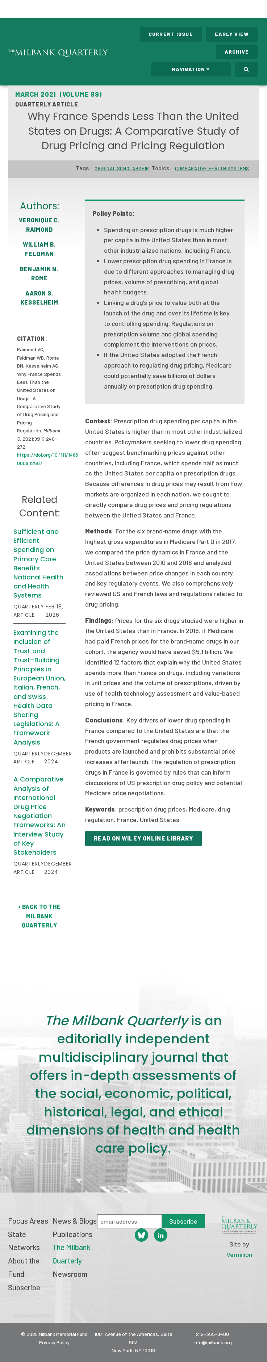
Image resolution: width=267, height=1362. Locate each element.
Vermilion (239, 1254)
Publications (72, 1234)
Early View (232, 34)
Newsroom (70, 1273)
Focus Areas (28, 1220)
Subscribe (24, 1287)
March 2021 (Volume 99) (58, 94)
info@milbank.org (212, 1342)
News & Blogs (75, 1220)
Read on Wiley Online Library (143, 838)
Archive (237, 52)
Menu (257, 10)
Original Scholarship (122, 168)
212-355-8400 (212, 1334)
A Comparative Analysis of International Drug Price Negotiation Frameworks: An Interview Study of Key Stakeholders (39, 816)
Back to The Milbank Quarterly (39, 916)
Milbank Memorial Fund (35, 9)
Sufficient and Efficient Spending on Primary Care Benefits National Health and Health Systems (38, 563)
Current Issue (171, 34)
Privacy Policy (54, 1342)
